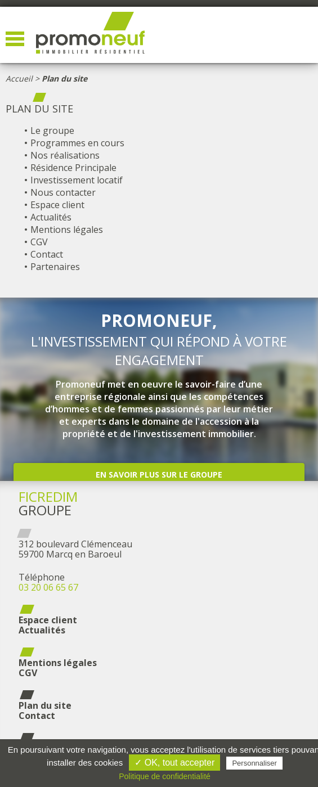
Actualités (50, 217)
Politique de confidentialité (164, 776)
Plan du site (45, 705)
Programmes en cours (77, 143)
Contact (46, 254)
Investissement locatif (76, 180)
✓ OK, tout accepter (174, 762)
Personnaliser (254, 763)
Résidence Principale (73, 167)
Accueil (19, 78)
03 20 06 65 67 (48, 587)
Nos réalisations (65, 155)
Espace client (57, 205)
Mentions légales (66, 229)
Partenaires (55, 266)
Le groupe (52, 130)
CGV (39, 242)
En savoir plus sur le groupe (159, 474)
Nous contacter (63, 192)
